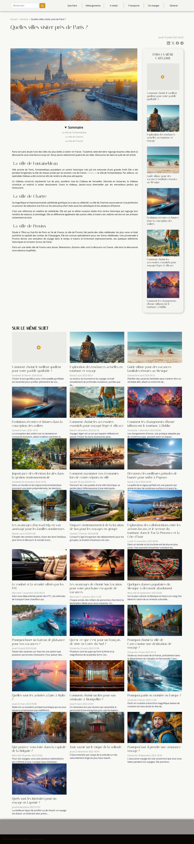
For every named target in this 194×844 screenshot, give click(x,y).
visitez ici (92, 172)
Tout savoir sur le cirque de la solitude (95, 747)
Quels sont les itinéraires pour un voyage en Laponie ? (34, 800)
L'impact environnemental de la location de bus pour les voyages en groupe (97, 527)
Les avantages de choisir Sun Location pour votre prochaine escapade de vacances (96, 588)
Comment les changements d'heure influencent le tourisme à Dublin (161, 304)
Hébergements (93, 5)
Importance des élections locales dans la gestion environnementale (38, 475)
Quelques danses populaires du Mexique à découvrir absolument (149, 586)
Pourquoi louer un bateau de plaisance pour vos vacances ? (38, 642)
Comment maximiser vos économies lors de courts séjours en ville (94, 475)
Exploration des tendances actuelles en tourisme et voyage (161, 137)
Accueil (13, 19)
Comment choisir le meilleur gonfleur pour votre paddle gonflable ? (162, 96)
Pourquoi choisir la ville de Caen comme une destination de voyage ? (149, 644)
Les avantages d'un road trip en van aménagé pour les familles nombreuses (38, 527)
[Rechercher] (25, 5)
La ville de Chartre (74, 136)
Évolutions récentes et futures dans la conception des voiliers (163, 220)
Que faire (72, 5)
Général (174, 5)
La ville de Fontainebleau (74, 132)
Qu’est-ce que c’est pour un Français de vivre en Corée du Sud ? (95, 642)
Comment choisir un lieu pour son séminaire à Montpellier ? (93, 697)
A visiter (114, 5)
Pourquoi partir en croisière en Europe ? (154, 695)
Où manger (153, 5)
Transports (133, 5)
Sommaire (75, 127)
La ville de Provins (74, 141)
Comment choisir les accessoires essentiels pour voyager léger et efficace (161, 262)
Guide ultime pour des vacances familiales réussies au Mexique (162, 179)
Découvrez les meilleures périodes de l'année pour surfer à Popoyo (152, 475)
